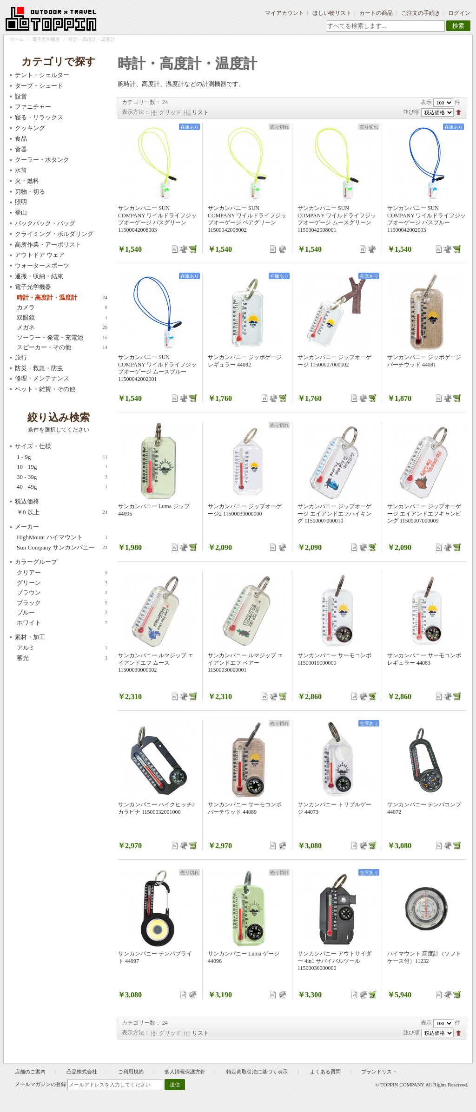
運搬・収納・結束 (39, 276)
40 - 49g (62, 487)
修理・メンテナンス (42, 378)
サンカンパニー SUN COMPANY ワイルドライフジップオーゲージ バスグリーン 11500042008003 (157, 219)
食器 (21, 149)
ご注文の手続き (420, 13)
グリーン (62, 583)
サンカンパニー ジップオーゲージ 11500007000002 (334, 361)
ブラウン (62, 593)
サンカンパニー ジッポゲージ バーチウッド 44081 (424, 361)
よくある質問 (325, 1071)
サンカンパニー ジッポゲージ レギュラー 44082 (245, 361)
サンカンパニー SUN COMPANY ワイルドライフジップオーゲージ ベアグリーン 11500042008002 (247, 219)
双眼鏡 (62, 318)
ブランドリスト (379, 1071)
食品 (21, 138)
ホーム (17, 39)
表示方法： (136, 112)
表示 (426, 102)
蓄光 (62, 658)
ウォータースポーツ (42, 265)
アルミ (62, 648)
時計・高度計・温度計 (62, 298)
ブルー (62, 612)
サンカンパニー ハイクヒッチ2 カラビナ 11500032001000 (156, 808)
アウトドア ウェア (40, 254)
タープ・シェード (39, 85)
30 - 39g (62, 477)
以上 (62, 512)
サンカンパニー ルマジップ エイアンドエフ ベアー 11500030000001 (245, 662)
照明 (21, 201)
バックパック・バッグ (45, 223)
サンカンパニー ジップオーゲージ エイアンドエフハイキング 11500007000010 (334, 513)
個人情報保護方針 (185, 1071)
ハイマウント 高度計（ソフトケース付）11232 (424, 957)
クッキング (30, 127)
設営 (21, 96)
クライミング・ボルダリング (54, 233)
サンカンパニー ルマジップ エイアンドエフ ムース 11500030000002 (155, 662)
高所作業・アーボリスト (48, 244)
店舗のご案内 (30, 1071)
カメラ (62, 307)
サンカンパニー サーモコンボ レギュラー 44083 (424, 659)
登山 (21, 212)
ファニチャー (33, 106)
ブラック (62, 603)
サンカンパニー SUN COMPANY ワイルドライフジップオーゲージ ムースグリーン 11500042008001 (337, 219)
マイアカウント (284, 13)
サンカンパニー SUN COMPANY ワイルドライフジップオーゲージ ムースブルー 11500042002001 (157, 368)
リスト (200, 112)
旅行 (21, 357)
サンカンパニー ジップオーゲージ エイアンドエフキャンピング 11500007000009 (424, 513)
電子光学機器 (46, 39)
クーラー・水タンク (42, 159)
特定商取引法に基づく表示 (257, 1071)
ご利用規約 (131, 1071)
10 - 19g (62, 467)
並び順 (411, 112)
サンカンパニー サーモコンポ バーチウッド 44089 (245, 808)
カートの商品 (376, 13)
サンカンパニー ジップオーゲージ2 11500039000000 (245, 510)
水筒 (21, 170)
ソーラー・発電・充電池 (62, 338)
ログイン (459, 13)
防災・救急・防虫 (39, 368)
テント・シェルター (42, 75)
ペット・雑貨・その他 (45, 389)
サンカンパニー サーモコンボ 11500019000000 (334, 659)
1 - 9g (62, 457)
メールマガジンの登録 (40, 1084)
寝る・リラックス (39, 117)
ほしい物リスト (331, 13)
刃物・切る (30, 191)
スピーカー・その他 (62, 347)
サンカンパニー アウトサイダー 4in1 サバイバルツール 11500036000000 (334, 960)
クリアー (62, 573)
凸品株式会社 (81, 1071)
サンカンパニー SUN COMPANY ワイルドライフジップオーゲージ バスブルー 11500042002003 (426, 219)
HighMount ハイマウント (62, 537)
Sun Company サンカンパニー (62, 547)
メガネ (62, 327)
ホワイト (62, 623)
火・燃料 (27, 180)
